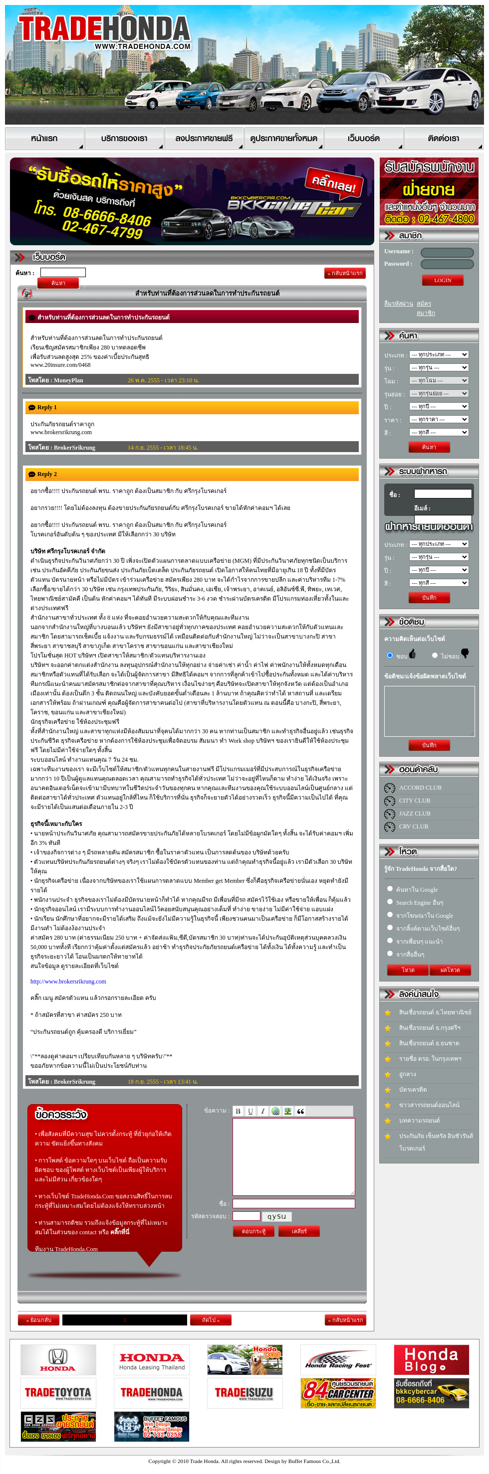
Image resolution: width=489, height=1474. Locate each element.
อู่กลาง (407, 1074)
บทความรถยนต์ (419, 1120)
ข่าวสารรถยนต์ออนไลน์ (429, 1105)
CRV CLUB (414, 826)
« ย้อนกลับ (38, 1320)
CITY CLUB (415, 800)
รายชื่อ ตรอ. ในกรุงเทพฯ (430, 1058)
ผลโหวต (450, 970)
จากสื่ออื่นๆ (405, 954)
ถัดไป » (211, 1320)
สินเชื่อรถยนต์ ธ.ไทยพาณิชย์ (435, 1012)
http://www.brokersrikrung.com (68, 981)
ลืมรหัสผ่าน (398, 303)
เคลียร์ (299, 1246)
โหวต (408, 970)
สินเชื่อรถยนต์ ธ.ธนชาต (429, 1043)
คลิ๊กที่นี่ (119, 1232)
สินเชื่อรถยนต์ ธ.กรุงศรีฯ (430, 1027)
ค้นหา (58, 283)
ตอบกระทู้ (253, 1246)
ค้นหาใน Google (412, 889)
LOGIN (442, 280)
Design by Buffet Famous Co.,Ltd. (302, 1461)
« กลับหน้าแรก (344, 273)
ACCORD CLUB (420, 787)
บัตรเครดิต (413, 1089)
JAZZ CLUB (415, 813)
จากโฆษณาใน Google (420, 915)
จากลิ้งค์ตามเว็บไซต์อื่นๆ (423, 928)
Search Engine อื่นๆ (415, 902)
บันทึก (429, 598)
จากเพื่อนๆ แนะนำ (415, 941)
